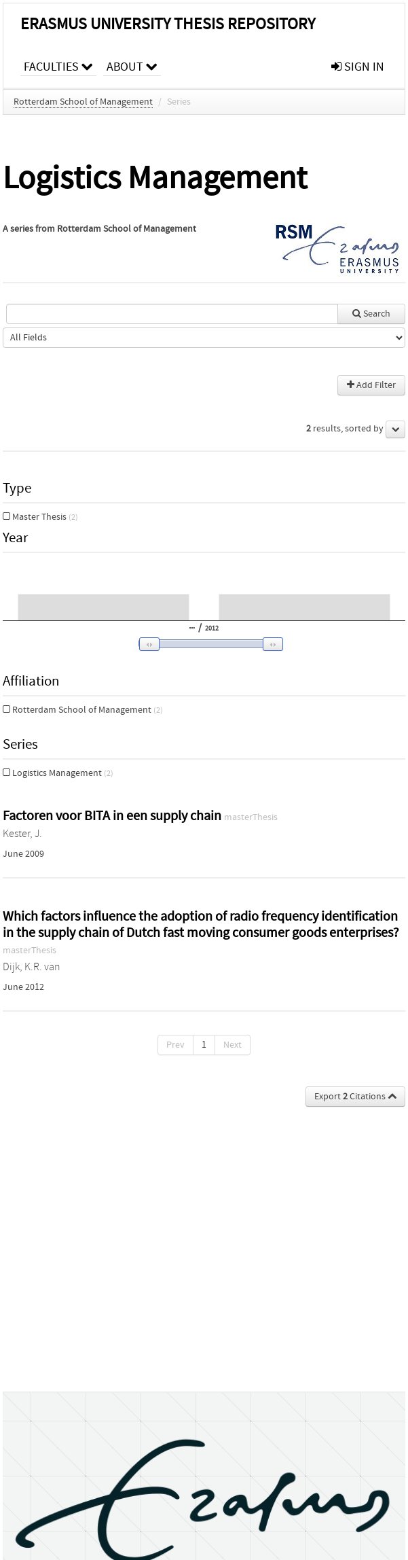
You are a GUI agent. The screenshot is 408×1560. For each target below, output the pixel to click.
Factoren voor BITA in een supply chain (113, 815)
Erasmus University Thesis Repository (167, 24)
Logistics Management (58, 773)
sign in (357, 67)
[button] (201, 644)
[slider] (207, 643)
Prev (175, 1045)
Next (232, 1045)
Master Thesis (40, 517)
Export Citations (355, 1096)
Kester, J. (22, 834)
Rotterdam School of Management (83, 101)
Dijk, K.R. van (31, 967)
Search (371, 313)
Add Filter (371, 385)
